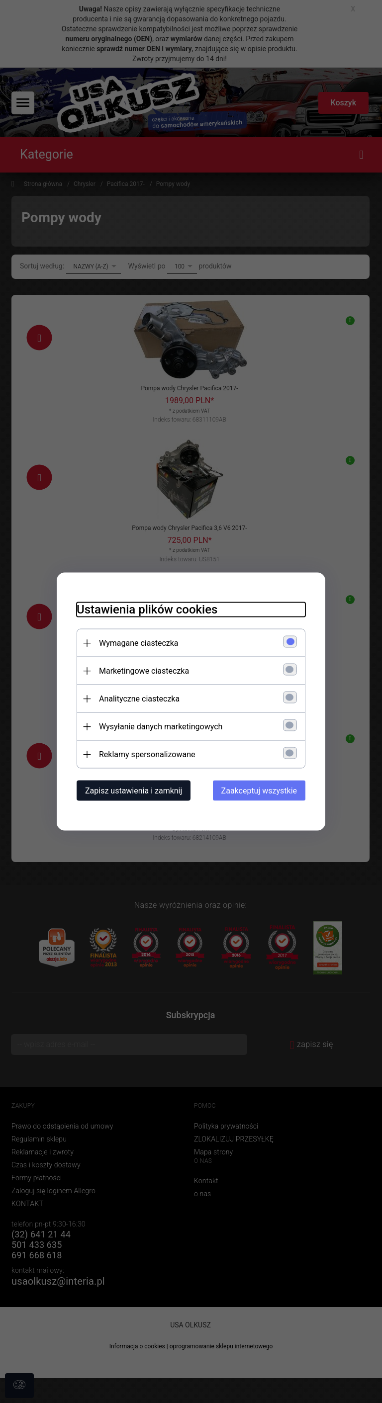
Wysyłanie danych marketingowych (160, 726)
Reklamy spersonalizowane (147, 754)
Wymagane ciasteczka (139, 643)
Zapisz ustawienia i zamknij (133, 790)
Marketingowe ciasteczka (144, 671)
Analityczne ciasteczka (139, 698)
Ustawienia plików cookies (147, 609)
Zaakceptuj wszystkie (259, 790)
